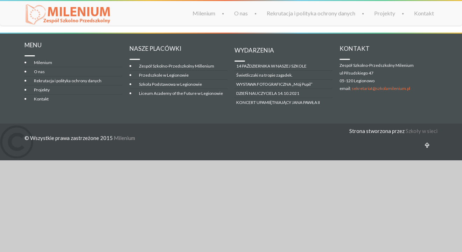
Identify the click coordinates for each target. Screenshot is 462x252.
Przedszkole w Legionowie (164, 75)
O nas (241, 13)
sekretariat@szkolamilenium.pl (381, 88)
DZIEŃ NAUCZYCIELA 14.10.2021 (267, 93)
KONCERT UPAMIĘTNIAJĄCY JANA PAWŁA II (278, 102)
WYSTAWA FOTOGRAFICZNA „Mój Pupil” (274, 84)
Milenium (203, 13)
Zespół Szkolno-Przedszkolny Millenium (176, 66)
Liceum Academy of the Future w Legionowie (181, 93)
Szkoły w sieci (422, 131)
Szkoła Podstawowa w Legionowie (170, 84)
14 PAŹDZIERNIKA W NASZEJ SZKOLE (271, 66)
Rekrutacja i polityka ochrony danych (311, 13)
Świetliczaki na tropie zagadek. (264, 75)
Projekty (384, 13)
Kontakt (424, 13)
